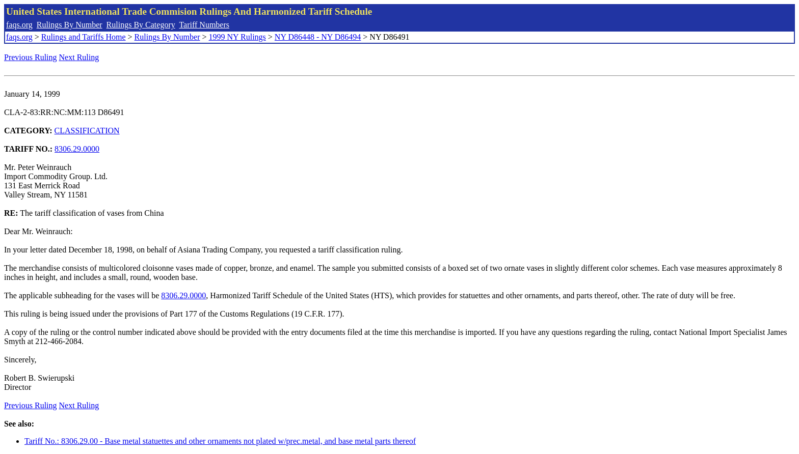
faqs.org (19, 24)
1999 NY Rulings (237, 37)
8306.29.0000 (77, 149)
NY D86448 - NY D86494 (318, 37)
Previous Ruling (30, 57)
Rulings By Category (140, 24)
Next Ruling (79, 57)
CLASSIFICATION (87, 130)
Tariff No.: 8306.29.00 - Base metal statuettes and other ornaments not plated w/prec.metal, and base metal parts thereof (220, 441)
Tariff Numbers (204, 24)
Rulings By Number (69, 24)
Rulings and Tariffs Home (83, 37)
